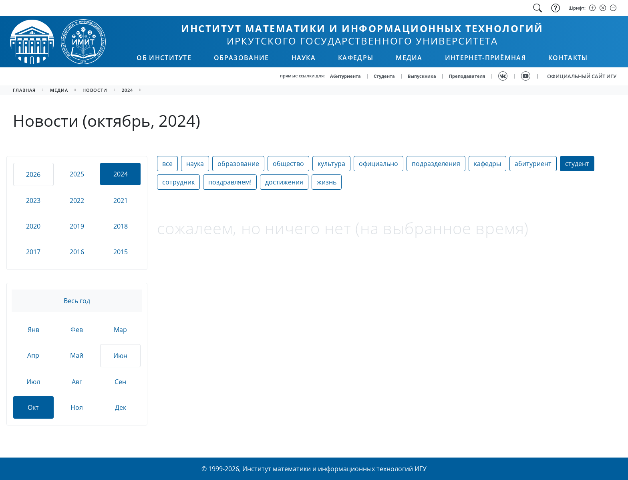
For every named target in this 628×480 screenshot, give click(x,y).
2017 (33, 251)
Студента (384, 76)
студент (577, 163)
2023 (33, 200)
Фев (76, 329)
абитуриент (533, 163)
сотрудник (178, 182)
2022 (77, 200)
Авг (77, 381)
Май (76, 355)
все (167, 163)
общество (288, 163)
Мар (120, 329)
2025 (77, 174)
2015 (120, 251)
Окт (33, 407)
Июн (120, 355)
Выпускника (422, 76)
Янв (33, 329)
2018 (120, 226)
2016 (77, 251)
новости (95, 90)
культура (331, 163)
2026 (33, 174)
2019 (77, 226)
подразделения (436, 163)
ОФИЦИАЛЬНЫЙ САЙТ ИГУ (581, 76)
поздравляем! (230, 182)
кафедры (487, 163)
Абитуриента (345, 76)
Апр (33, 355)
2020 (33, 226)
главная (24, 90)
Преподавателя (467, 76)
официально (378, 163)
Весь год (77, 300)
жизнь (326, 182)
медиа (59, 90)
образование (238, 163)
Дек (120, 407)
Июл (33, 381)
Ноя (76, 407)
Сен (120, 381)
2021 (120, 200)
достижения (284, 182)
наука (195, 163)
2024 (127, 90)
